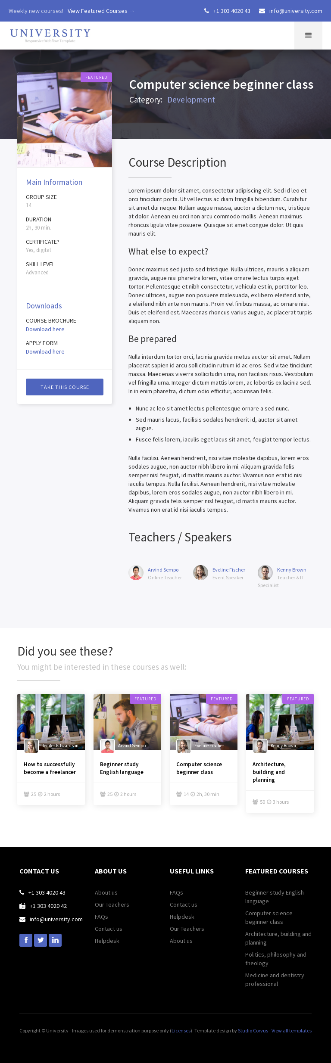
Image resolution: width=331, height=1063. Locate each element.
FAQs (101, 916)
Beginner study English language (122, 768)
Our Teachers (112, 904)
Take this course (65, 387)
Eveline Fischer (228, 569)
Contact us (108, 928)
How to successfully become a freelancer (50, 768)
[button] (308, 36)
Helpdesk (107, 941)
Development (191, 99)
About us (106, 892)
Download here (45, 329)
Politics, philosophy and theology (275, 959)
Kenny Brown (291, 569)
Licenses (181, 1030)
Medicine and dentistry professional (274, 979)
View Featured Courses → (101, 11)
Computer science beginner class (199, 768)
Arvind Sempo (163, 569)
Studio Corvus (253, 1030)
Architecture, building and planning (269, 772)
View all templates (292, 1030)
